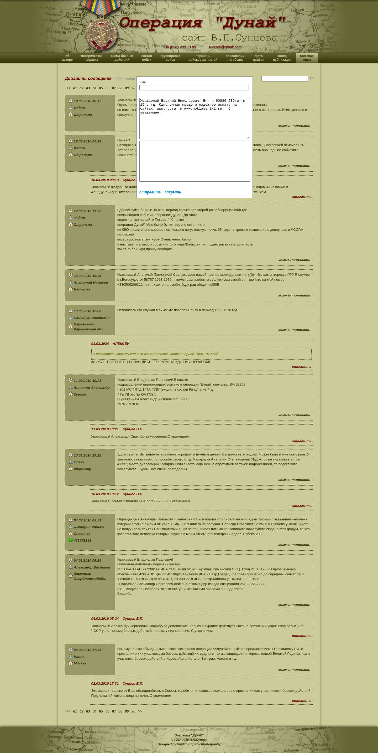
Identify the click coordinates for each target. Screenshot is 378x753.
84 (95, 88)
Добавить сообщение (88, 78)
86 (107, 88)
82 (81, 88)
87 (114, 88)
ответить (302, 197)
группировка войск (170, 58)
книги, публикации (282, 58)
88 (120, 88)
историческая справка (92, 58)
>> (140, 711)
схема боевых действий (122, 58)
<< (68, 88)
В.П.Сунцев (199, 740)
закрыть (173, 208)
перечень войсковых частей (202, 58)
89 (127, 88)
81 (75, 88)
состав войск (146, 58)
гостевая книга (307, 58)
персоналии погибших (235, 58)
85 (101, 88)
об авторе (67, 58)
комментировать (294, 125)
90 (133, 88)
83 (88, 88)
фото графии (259, 58)
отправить (150, 208)
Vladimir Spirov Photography (198, 744)
